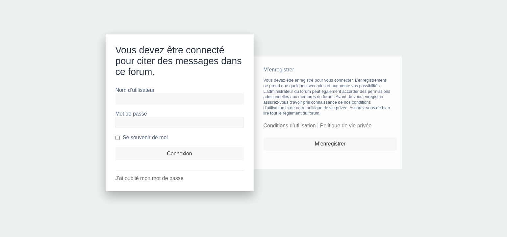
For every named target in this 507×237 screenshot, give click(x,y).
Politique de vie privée (346, 125)
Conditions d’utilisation (290, 125)
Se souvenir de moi (141, 137)
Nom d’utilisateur (135, 90)
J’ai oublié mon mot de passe (149, 178)
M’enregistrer (330, 143)
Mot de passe (131, 114)
